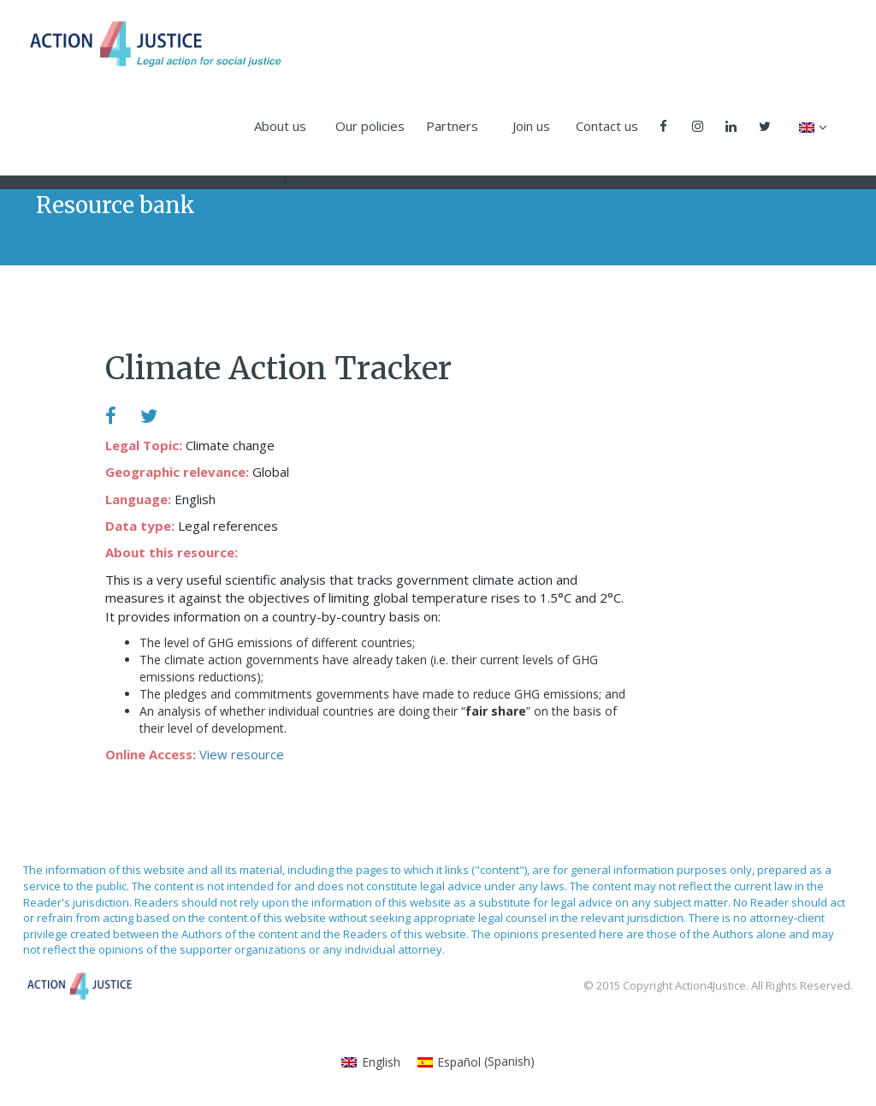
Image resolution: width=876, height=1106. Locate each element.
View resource (241, 754)
